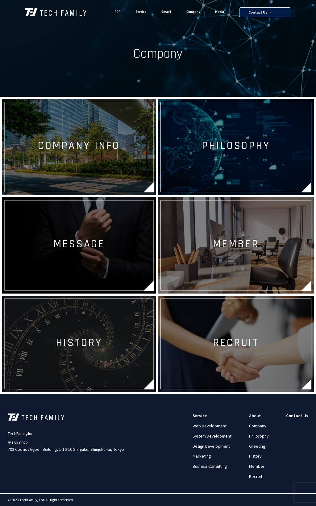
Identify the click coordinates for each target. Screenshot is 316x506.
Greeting (257, 446)
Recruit (255, 476)
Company (193, 12)
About (255, 415)
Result (166, 12)
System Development (212, 436)
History (255, 456)
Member (256, 466)
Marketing (202, 456)
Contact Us (259, 12)
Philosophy (258, 436)
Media (219, 12)
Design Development (211, 446)
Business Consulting (210, 466)
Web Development (210, 426)
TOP (117, 12)
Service (140, 12)
